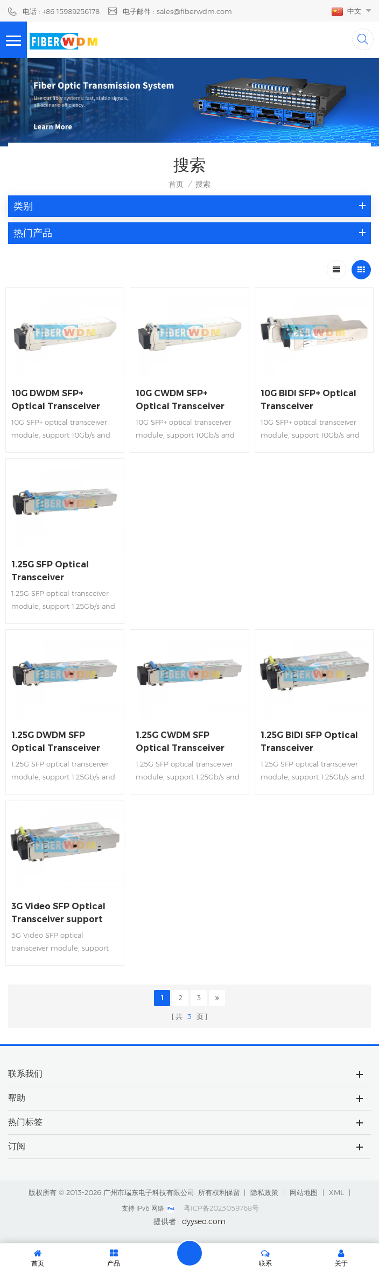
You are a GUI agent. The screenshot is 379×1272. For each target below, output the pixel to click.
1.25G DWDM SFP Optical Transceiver (55, 741)
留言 (189, 1253)
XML (336, 1192)
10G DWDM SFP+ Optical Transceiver (55, 399)
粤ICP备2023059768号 (221, 1208)
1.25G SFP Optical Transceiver (50, 570)
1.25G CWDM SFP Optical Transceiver (180, 741)
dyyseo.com (204, 1221)
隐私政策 (264, 1192)
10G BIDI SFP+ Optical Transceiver (308, 399)
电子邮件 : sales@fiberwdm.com (177, 11)
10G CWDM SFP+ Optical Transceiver (180, 399)
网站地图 (304, 1192)
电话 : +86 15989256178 (61, 11)
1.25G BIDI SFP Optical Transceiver (309, 741)
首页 (176, 184)
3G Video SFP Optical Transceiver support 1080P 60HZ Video (58, 913)
